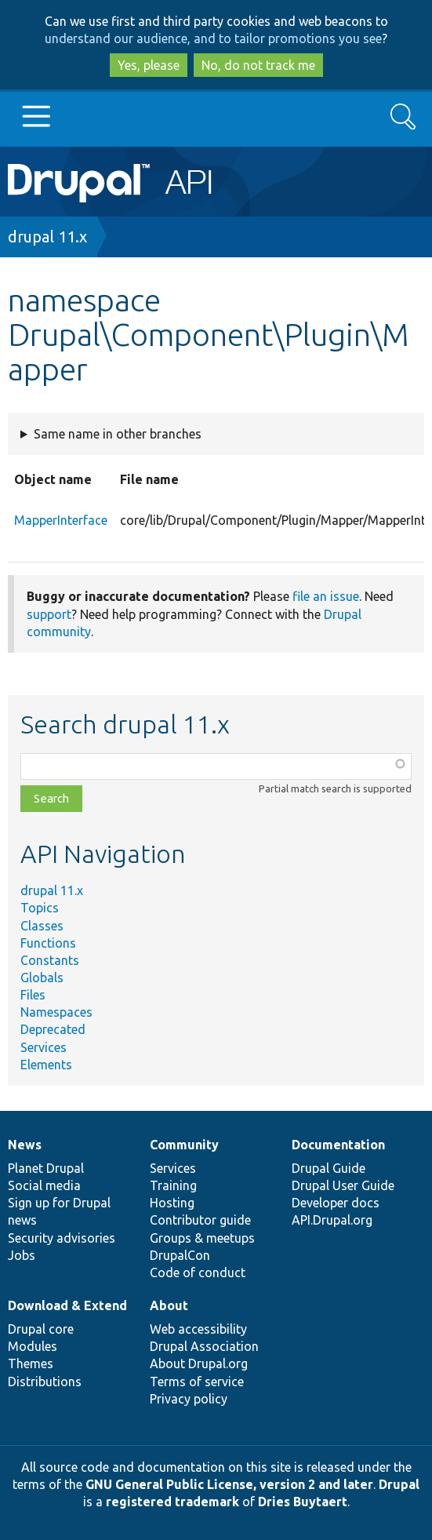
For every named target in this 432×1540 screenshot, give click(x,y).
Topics (39, 908)
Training (173, 1185)
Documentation (338, 1145)
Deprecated (52, 1029)
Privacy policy (188, 1399)
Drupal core (41, 1329)
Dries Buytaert (302, 1501)
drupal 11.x (47, 237)
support (49, 614)
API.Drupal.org (332, 1220)
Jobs (21, 1255)
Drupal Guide (328, 1168)
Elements (46, 1065)
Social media (44, 1185)
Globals (42, 977)
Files (32, 995)
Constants (49, 960)
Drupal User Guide (343, 1185)
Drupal (399, 1484)
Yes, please (149, 65)
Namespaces (56, 1012)
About (169, 1305)
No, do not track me (258, 65)
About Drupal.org (199, 1363)
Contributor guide (200, 1220)
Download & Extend (67, 1305)
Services (43, 1047)
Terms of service (197, 1381)
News (25, 1145)
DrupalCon (180, 1255)
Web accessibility (198, 1329)
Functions (48, 943)
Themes (30, 1363)
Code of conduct (197, 1272)
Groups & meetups (202, 1238)
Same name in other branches (117, 434)
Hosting (172, 1203)
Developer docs (335, 1203)
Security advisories (61, 1238)
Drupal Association (204, 1346)
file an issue (325, 596)
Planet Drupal (46, 1168)
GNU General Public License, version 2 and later (229, 1484)
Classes (42, 926)
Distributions (45, 1381)
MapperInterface (60, 520)
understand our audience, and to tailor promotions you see (213, 38)
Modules (32, 1346)
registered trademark (172, 1501)
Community (184, 1145)
